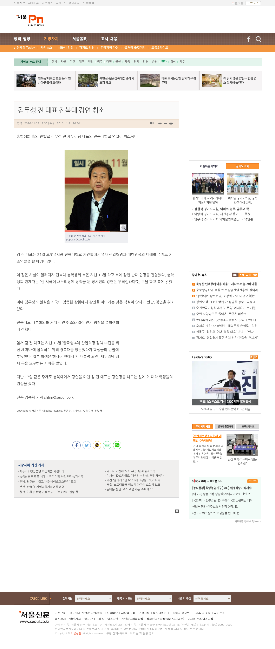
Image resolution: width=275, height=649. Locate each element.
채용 (101, 619)
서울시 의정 (65, 47)
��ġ (241, 275)
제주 (182, 61)
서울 (63, 61)
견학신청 (144, 613)
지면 (84, 613)
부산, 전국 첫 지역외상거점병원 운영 (42, 486)
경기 (136, 61)
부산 (72, 61)
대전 (109, 61)
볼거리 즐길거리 (135, 47)
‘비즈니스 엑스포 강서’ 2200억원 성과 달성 (225, 401)
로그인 (239, 3)
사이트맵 (219, 613)
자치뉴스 (46, 47)
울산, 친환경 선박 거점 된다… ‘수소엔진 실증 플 (49, 492)
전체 (54, 61)
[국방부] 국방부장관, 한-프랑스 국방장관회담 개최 (222, 500)
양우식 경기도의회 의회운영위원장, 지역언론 (223, 219)
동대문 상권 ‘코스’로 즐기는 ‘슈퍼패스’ (130, 489)
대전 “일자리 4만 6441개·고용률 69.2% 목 (134, 480)
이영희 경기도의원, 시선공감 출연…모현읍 (222, 214)
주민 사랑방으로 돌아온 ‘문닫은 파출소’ (221, 313)
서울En (60, 3)
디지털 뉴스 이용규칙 (200, 619)
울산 (118, 61)
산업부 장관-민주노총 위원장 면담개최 (215, 506)
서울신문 (19, 3)
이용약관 (112, 619)
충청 (154, 61)
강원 (145, 61)
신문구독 (60, 613)
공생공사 (74, 3)
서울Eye (33, 3)
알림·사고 (75, 619)
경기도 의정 (87, 47)
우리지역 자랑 (109, 47)
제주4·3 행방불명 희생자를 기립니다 (42, 471)
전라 (163, 61)
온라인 (92, 613)
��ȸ (255, 275)
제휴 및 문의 (203, 613)
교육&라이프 (159, 47)
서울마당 (112, 613)
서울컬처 (88, 3)
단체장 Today (26, 47)
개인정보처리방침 (132, 619)
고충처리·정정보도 (181, 613)
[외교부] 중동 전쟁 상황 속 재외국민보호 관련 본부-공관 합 (227, 494)
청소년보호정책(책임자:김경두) (165, 619)
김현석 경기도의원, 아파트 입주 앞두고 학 (221, 209)
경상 (173, 61)
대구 (81, 61)
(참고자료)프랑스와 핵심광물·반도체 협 (215, 513)
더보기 (252, 481)
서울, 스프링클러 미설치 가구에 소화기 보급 (134, 484)
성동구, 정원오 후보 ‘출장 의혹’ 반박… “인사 (225, 331)
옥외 (99, 613)
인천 (90, 61)
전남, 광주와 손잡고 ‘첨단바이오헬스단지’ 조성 (48, 481)
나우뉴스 (47, 3)
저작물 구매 (128, 613)
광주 (100, 61)
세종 (127, 61)
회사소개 (60, 619)
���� (235, 275)
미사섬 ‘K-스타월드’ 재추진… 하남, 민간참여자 (135, 475)
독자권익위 (159, 613)
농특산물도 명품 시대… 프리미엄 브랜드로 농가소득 (51, 476)
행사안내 (89, 619)
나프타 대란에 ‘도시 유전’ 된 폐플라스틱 (131, 471)
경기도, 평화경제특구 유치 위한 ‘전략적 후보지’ (227, 337)
